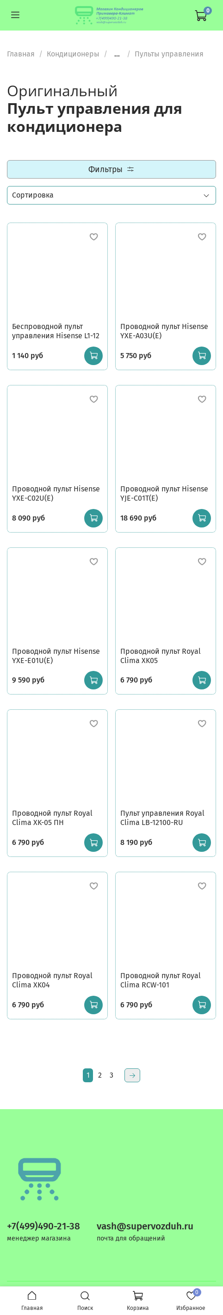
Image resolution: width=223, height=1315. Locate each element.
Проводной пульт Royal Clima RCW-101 (160, 980)
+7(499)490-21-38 (43, 1226)
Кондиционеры (73, 54)
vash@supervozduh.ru (145, 1226)
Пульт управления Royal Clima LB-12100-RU (162, 818)
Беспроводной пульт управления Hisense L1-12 (55, 331)
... (117, 54)
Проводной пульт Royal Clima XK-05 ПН (52, 818)
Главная (21, 54)
